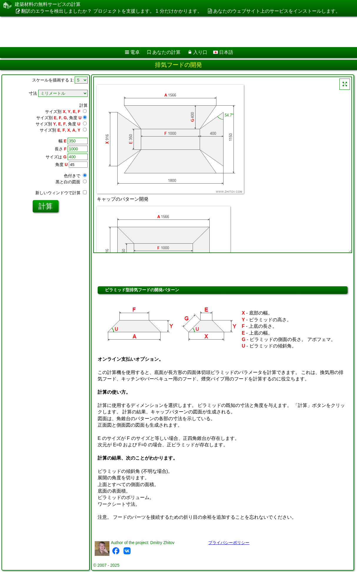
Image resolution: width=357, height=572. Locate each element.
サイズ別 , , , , (63, 130)
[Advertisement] (150, 32)
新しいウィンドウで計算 (61, 192)
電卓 (135, 52)
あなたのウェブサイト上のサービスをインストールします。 (276, 11)
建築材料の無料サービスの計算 (48, 4)
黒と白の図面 (71, 181)
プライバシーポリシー (228, 542)
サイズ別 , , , (66, 111)
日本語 (223, 52)
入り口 (200, 52)
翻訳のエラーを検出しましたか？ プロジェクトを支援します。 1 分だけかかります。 (111, 11)
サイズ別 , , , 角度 (61, 117)
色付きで (75, 175)
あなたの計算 (166, 52)
